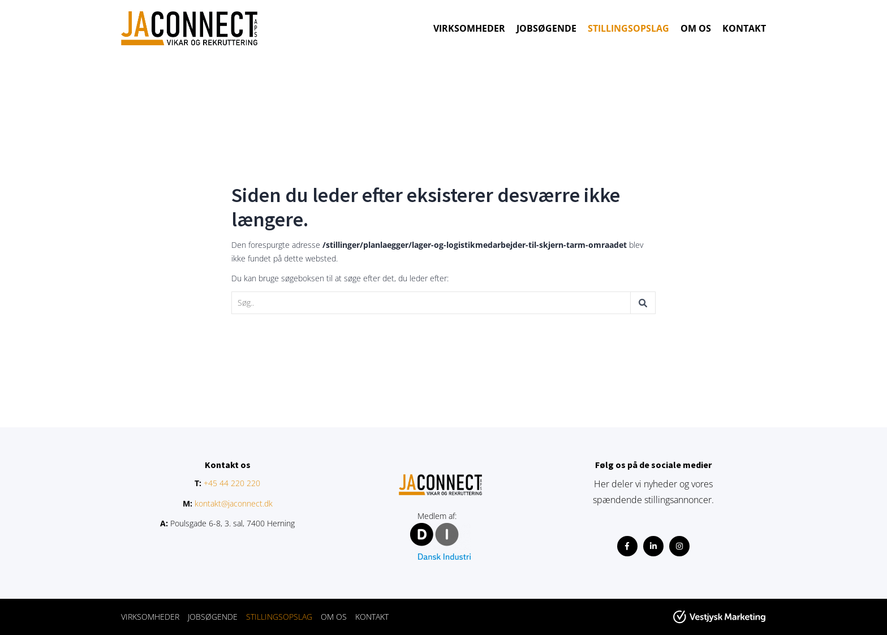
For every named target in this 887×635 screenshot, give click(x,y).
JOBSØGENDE (546, 28)
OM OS (696, 28)
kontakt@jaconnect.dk (234, 503)
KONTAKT (744, 28)
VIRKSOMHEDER (469, 28)
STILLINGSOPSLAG (628, 28)
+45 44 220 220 (232, 483)
